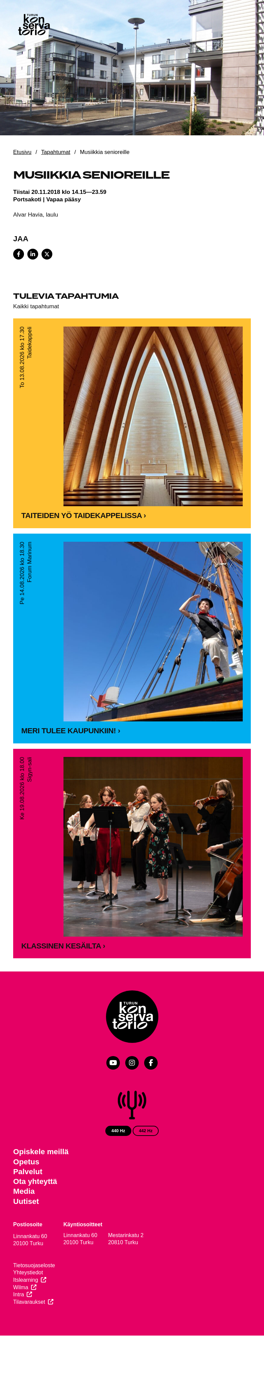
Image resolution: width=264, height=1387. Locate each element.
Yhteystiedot (28, 1272)
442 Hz (146, 1130)
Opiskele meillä (41, 1151)
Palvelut (27, 1171)
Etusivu (22, 152)
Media (24, 1191)
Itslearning (25, 1280)
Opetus (26, 1162)
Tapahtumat (55, 152)
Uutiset (26, 1201)
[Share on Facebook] (18, 254)
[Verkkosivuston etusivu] (33, 25)
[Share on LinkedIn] (32, 254)
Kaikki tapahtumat (36, 306)
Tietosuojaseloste (34, 1265)
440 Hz (118, 1130)
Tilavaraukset (29, 1302)
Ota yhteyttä (35, 1181)
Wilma (20, 1287)
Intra (18, 1294)
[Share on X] (47, 254)
